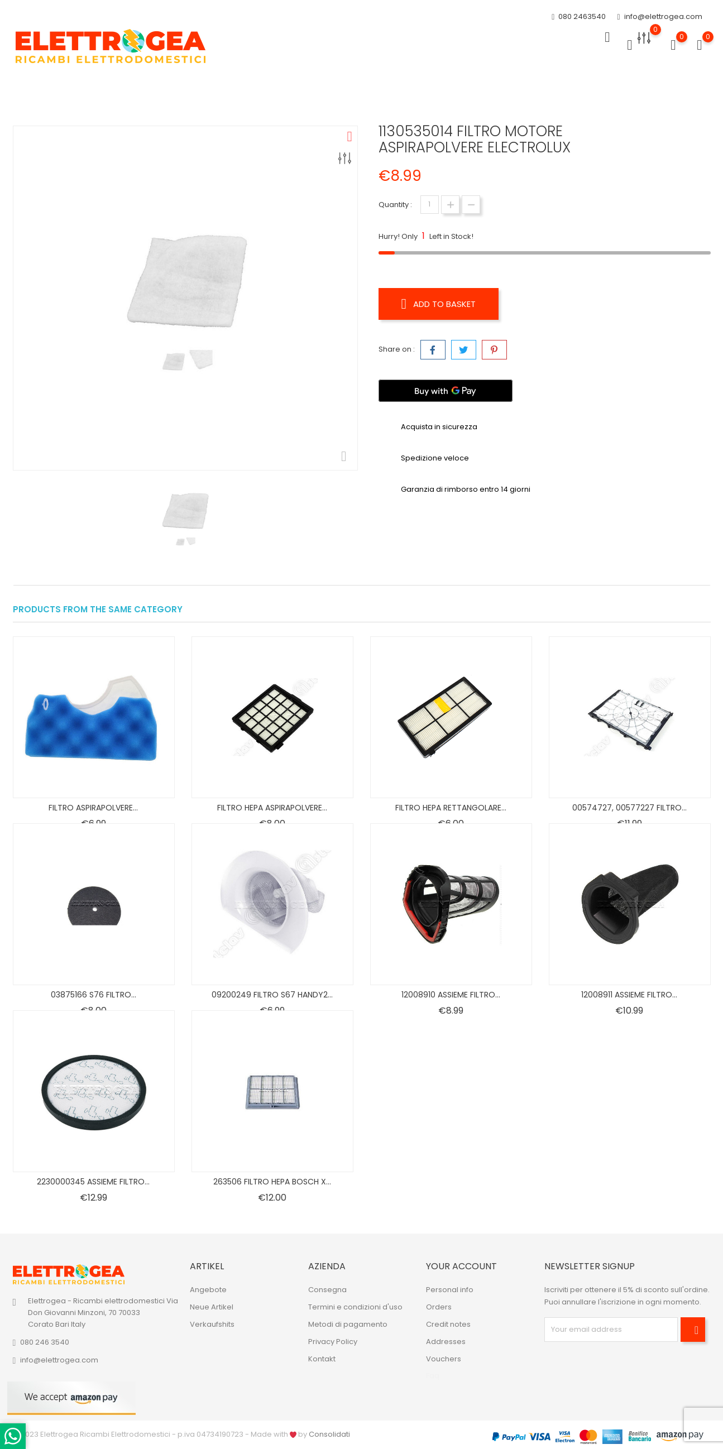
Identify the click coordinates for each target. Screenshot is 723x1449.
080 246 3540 (44, 1342)
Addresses (446, 1341)
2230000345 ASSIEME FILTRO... (93, 1181)
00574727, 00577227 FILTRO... (629, 807)
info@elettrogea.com (659, 15)
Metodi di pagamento (347, 1324)
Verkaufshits (212, 1324)
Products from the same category (98, 609)
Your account (461, 1266)
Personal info (449, 1289)
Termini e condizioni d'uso (355, 1307)
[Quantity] (429, 204)
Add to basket (442, 304)
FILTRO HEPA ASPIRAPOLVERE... (272, 807)
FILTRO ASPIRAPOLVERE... (93, 807)
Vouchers (443, 1359)
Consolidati (329, 1434)
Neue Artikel (211, 1307)
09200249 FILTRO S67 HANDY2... (272, 994)
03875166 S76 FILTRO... (93, 994)
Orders (439, 1307)
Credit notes (448, 1324)
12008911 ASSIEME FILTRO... (629, 994)
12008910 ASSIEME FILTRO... (450, 994)
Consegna (327, 1289)
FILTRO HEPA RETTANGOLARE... (450, 807)
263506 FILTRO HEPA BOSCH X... (272, 1181)
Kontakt (322, 1359)
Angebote (208, 1289)
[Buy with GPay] (446, 388)
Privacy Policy (332, 1341)
